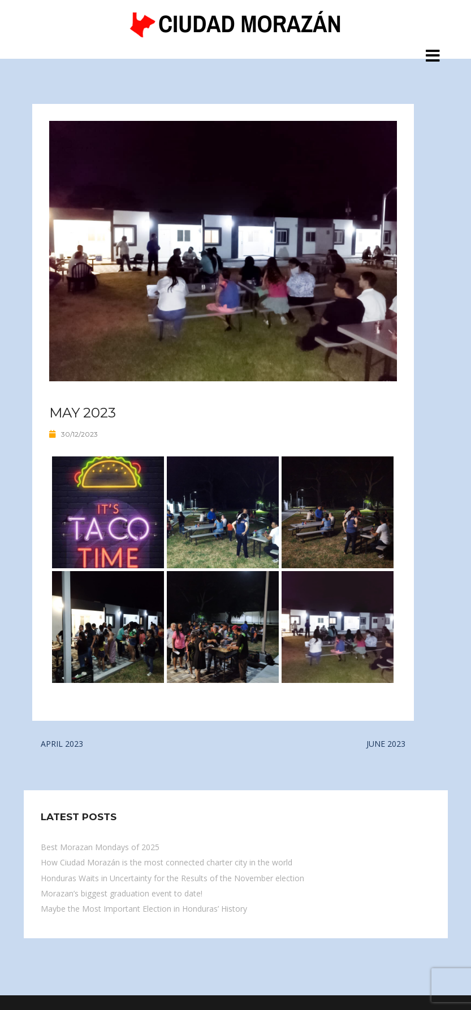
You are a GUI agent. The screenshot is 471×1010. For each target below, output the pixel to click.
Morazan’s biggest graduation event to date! (121, 893)
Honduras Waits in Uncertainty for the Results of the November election (172, 878)
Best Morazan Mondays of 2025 (100, 847)
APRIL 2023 (62, 743)
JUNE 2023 (385, 743)
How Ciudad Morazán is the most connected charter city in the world (166, 862)
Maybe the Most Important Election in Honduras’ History (144, 908)
